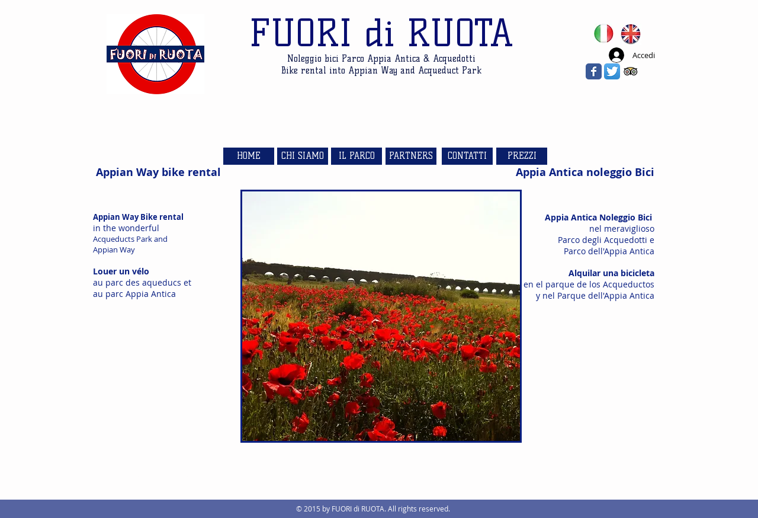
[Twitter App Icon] (612, 71)
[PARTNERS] (411, 156)
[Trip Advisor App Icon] (630, 71)
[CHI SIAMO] (302, 156)
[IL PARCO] (356, 156)
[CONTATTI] (467, 156)
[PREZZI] (521, 156)
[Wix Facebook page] (594, 71)
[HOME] (248, 156)
